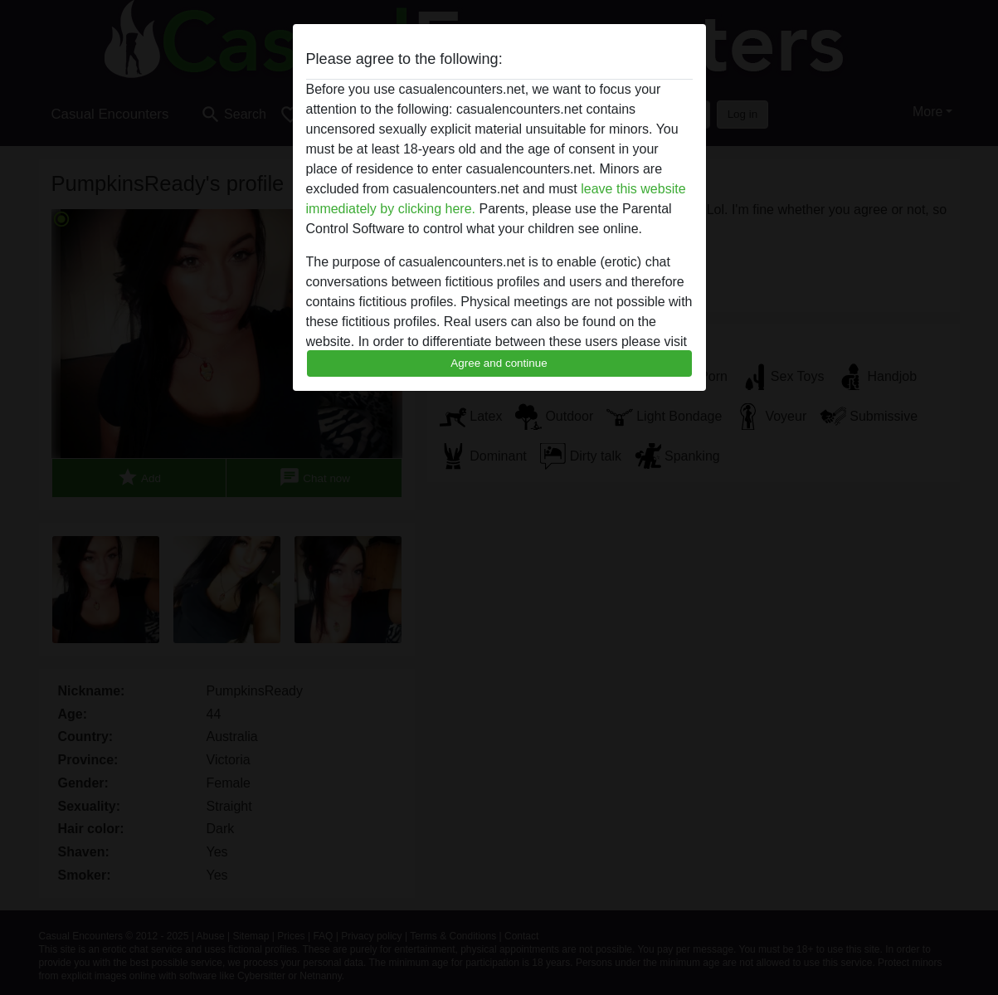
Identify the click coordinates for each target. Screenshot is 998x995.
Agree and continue (498, 363)
